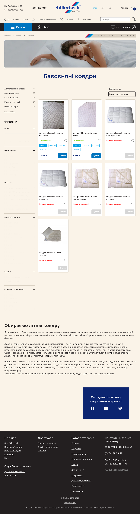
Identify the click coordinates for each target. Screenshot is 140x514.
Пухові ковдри (19, 107)
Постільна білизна (81, 459)
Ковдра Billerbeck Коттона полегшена (51, 134)
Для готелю (10, 475)
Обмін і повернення (48, 447)
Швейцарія (19, 174)
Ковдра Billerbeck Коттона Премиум (51, 197)
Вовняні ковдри (19, 93)
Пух (19, 230)
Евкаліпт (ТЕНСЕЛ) (19, 252)
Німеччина (19, 170)
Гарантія (66, 19)
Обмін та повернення (43, 19)
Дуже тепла (19, 309)
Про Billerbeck (11, 443)
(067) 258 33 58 (40, 8)
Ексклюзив (77, 486)
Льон (19, 226)
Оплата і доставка (47, 443)
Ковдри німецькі (19, 102)
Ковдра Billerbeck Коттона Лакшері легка (85, 197)
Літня (19, 294)
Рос (102, 8)
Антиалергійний (19, 263)
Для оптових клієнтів (14, 471)
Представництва (12, 450)
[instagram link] (120, 408)
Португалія (19, 163)
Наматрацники (79, 454)
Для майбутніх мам (81, 480)
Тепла (19, 305)
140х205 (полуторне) (19, 188)
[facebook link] (92, 408)
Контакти (83, 19)
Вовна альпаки (19, 222)
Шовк (19, 244)
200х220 (43, 149)
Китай (19, 159)
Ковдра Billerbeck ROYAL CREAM (50, 254)
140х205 (43, 146)
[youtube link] (106, 408)
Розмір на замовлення (19, 208)
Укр (95, 8)
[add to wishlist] (65, 140)
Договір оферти (70, 503)
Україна (19, 166)
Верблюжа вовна (19, 237)
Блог (6, 458)
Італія (19, 155)
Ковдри (19, 36)
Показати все (9, 112)
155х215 (52, 146)
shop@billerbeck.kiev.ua (118, 447)
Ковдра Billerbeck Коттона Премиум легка (118, 134)
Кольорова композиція (19, 277)
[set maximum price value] (28, 141)
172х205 (62, 146)
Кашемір (19, 241)
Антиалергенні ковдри (19, 89)
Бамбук (19, 248)
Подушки (76, 448)
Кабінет (129, 27)
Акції (43, 27)
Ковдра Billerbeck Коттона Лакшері (118, 197)
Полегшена (19, 298)
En (110, 8)
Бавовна (19, 259)
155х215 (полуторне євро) (19, 191)
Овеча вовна (19, 233)
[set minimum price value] (11, 141)
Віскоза (19, 255)
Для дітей (76, 470)
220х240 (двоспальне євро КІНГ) (19, 204)
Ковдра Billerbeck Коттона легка (85, 134)
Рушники (76, 491)
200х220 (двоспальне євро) (19, 199)
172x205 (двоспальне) (19, 195)
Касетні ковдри (19, 98)
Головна (7, 36)
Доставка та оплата (16, 19)
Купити (62, 156)
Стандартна (19, 302)
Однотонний (19, 280)
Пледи (75, 464)
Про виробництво (13, 447)
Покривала (77, 475)
